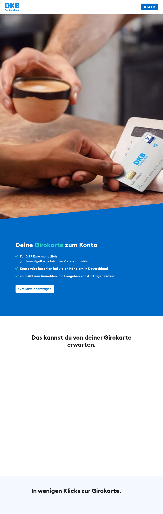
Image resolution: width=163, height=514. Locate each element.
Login (149, 7)
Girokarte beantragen (35, 289)
